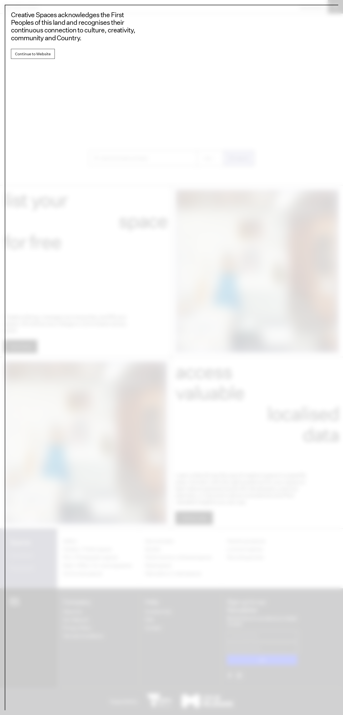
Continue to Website (33, 53)
